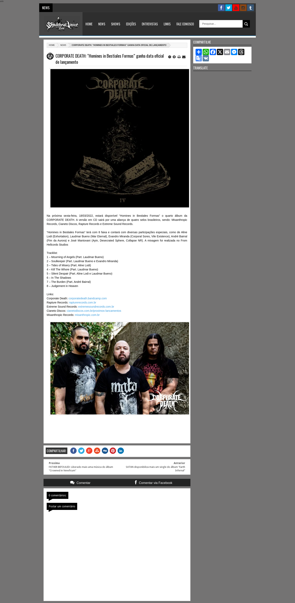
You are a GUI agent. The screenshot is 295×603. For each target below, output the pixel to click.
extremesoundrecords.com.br (96, 306)
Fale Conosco (185, 24)
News (101, 24)
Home (88, 24)
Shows (115, 24)
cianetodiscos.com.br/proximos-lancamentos (94, 310)
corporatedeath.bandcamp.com (88, 298)
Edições (131, 24)
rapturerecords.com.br (82, 302)
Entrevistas (150, 24)
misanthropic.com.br (87, 314)
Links (167, 24)
